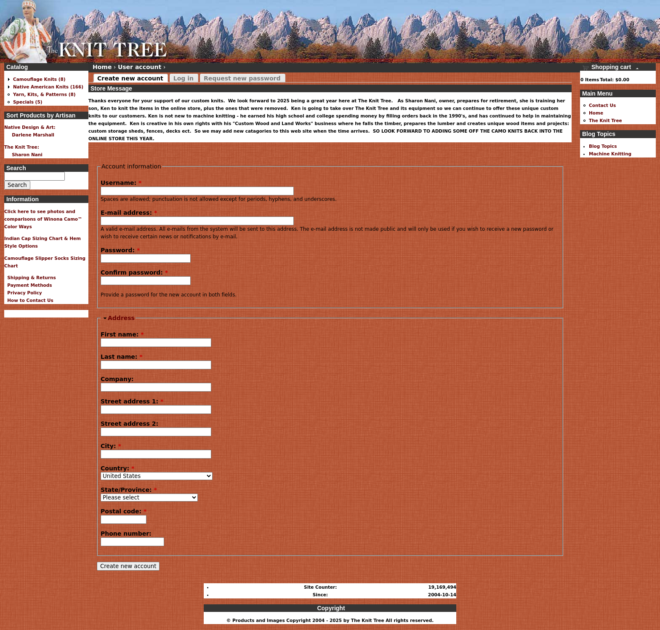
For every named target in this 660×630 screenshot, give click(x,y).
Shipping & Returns (30, 277)
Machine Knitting (610, 153)
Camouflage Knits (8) (39, 79)
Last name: (122, 356)
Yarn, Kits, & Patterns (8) (44, 94)
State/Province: (129, 489)
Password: (120, 250)
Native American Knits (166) (48, 86)
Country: (117, 468)
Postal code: (123, 511)
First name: (122, 334)
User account (139, 67)
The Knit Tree (605, 120)
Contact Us (602, 105)
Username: (121, 182)
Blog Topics (603, 146)
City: (111, 446)
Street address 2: (129, 423)
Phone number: (126, 533)
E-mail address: (129, 212)
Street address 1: (132, 401)
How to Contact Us (28, 300)
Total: (607, 79)
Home (102, 67)
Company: (117, 379)
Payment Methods (28, 285)
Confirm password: (134, 272)
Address (121, 318)
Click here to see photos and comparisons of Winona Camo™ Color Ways (43, 219)
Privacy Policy (23, 292)
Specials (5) (28, 101)
